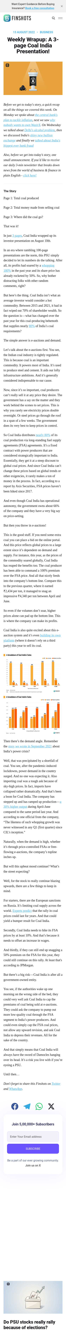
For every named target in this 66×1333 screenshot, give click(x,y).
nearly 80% (43, 435)
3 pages (17, 235)
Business (46, 32)
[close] (62, 6)
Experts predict (22, 911)
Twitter (56, 1083)
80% (32, 326)
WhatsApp (15, 1089)
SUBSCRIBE (33, 1148)
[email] (33, 1136)
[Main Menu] (60, 18)
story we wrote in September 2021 (30, 746)
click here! (30, 175)
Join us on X (33, 1165)
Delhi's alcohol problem (39, 130)
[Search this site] (53, 18)
